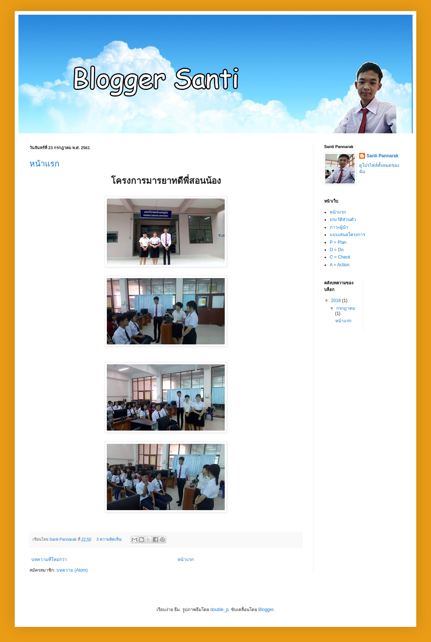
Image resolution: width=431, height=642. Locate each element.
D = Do (337, 249)
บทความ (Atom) (72, 570)
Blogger (265, 609)
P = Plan (338, 242)
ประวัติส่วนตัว (343, 219)
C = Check (340, 257)
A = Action (340, 264)
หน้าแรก (44, 163)
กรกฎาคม (345, 308)
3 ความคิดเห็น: (110, 539)
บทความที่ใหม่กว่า (49, 559)
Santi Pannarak (383, 155)
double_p (219, 609)
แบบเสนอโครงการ (347, 234)
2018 (336, 300)
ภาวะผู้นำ (339, 227)
